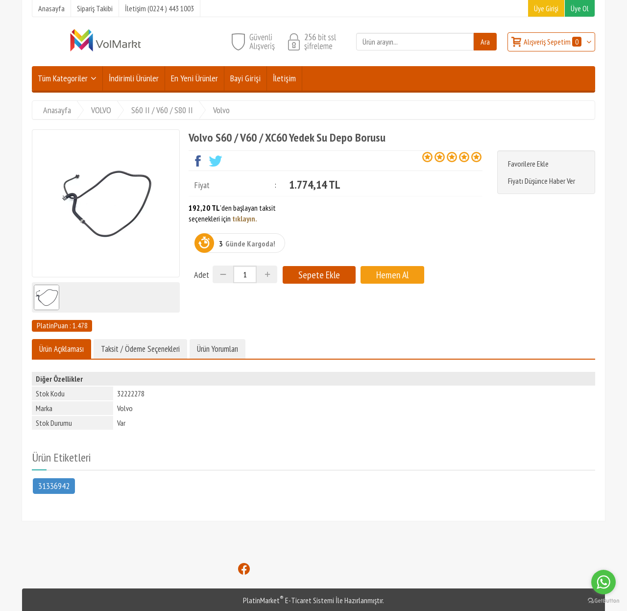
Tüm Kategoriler (63, 78)
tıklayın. (244, 218)
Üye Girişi (546, 8)
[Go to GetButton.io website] (603, 601)
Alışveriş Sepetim (553, 42)
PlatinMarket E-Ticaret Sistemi (288, 600)
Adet (201, 274)
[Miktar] (245, 274)
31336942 (54, 485)
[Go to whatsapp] (603, 582)
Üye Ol (580, 8)
